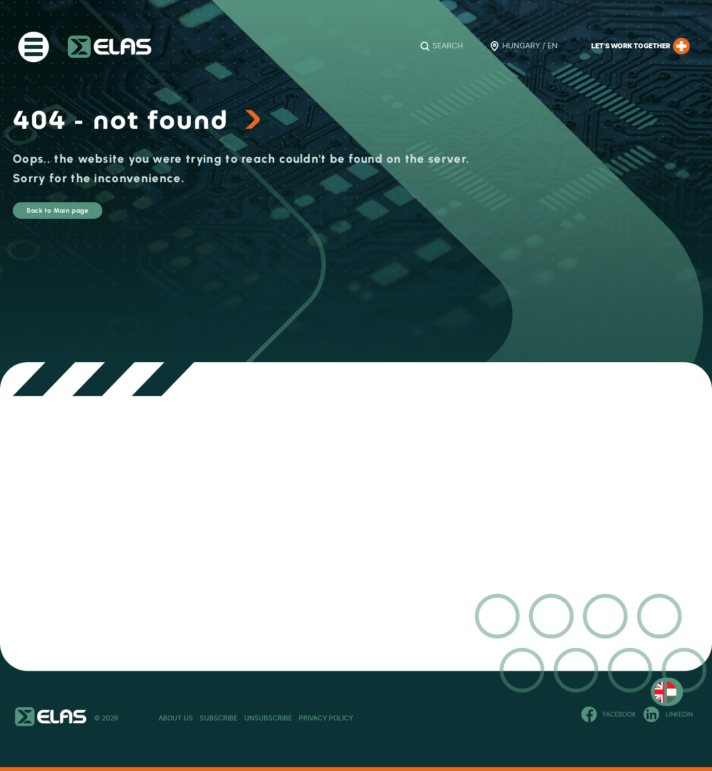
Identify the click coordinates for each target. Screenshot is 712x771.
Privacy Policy (425, 718)
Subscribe (252, 718)
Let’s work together (640, 46)
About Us (176, 718)
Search (447, 46)
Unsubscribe (335, 718)
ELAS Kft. (109, 47)
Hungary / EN (530, 46)
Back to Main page (91, 216)
